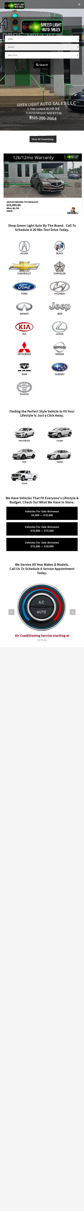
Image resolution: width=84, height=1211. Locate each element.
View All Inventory (41, 139)
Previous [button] (6, 185)
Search (42, 65)
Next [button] (78, 185)
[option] (42, 184)
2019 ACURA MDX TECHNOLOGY (22, 202)
